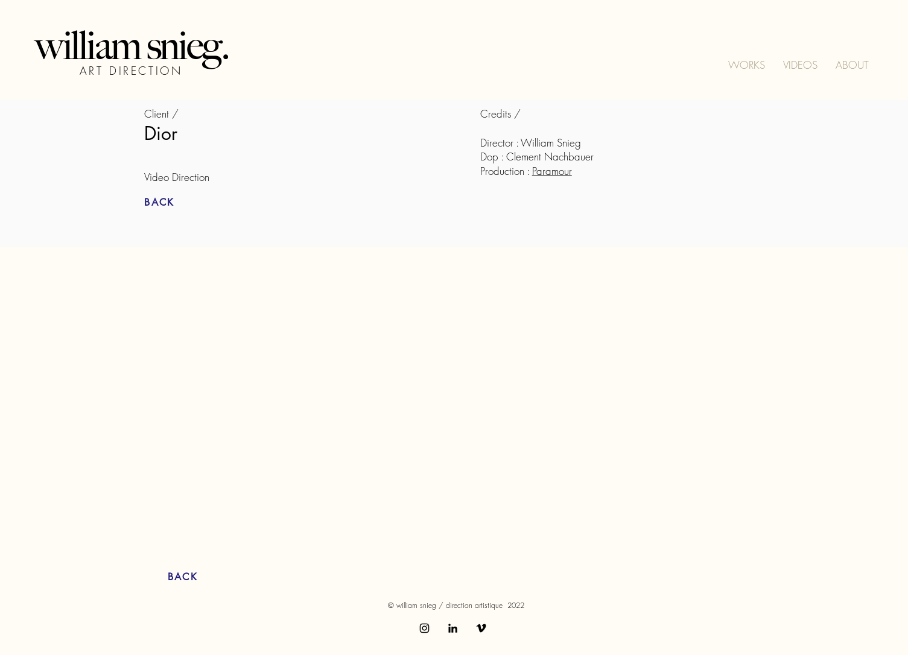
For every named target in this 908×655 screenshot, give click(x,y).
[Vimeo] (481, 628)
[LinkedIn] (452, 628)
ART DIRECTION (131, 70)
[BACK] (187, 203)
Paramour (552, 171)
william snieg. (132, 45)
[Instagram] (424, 628)
